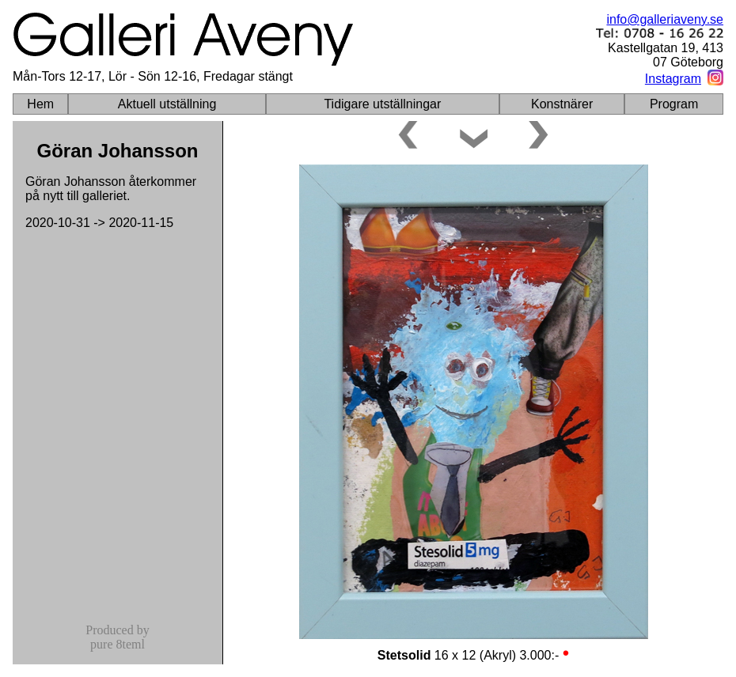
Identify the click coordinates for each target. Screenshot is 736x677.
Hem (40, 104)
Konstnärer (562, 104)
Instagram (673, 78)
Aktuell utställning (167, 104)
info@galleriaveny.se (664, 19)
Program (674, 104)
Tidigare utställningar (382, 104)
